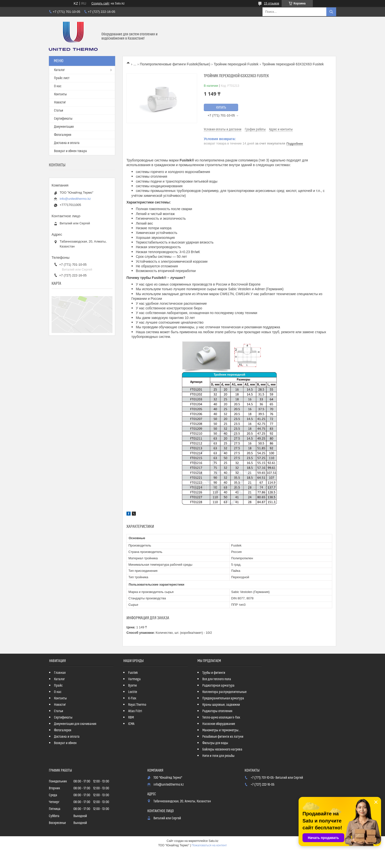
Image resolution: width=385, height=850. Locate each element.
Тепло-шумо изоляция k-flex (221, 718)
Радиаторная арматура (218, 686)
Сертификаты (63, 119)
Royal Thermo (137, 705)
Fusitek (133, 673)
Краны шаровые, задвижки (221, 705)
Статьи (58, 111)
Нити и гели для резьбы (218, 756)
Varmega (134, 679)
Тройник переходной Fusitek (236, 64)
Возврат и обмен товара (70, 151)
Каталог (59, 70)
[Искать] (331, 11)
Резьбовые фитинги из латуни (222, 737)
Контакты (60, 94)
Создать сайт (100, 3)
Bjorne (132, 686)
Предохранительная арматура (223, 698)
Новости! (60, 102)
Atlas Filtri (135, 711)
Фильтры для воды (215, 743)
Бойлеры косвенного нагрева (222, 749)
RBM (131, 718)
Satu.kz (213, 841)
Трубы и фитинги (213, 673)
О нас (57, 86)
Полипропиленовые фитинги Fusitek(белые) (175, 64)
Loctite (132, 692)
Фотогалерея (62, 135)
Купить (221, 108)
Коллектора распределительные (224, 692)
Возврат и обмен (65, 743)
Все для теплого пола (216, 679)
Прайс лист (61, 78)
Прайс (58, 686)
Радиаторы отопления (217, 711)
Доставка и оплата (67, 143)
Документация (64, 127)
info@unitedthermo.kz (75, 199)
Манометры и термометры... (221, 730)
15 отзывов (271, 3)
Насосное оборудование (218, 724)
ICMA (131, 724)
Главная (60, 673)
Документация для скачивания (75, 724)
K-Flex (132, 698)
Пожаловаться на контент (209, 845)
